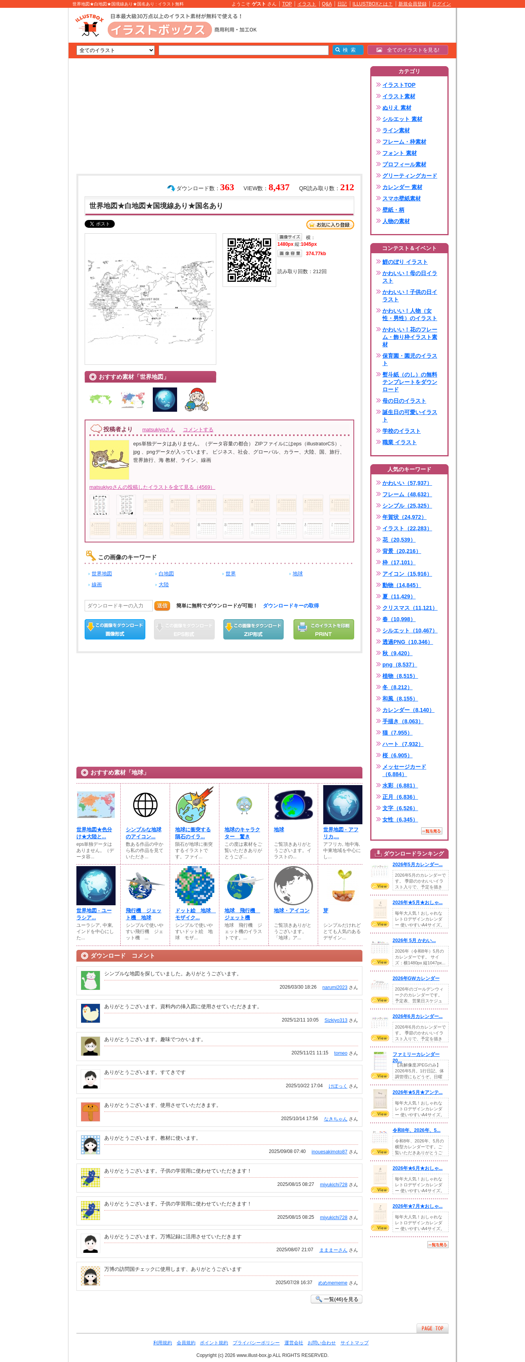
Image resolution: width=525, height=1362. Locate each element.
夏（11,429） (399, 596)
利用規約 (162, 1343)
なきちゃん (336, 1119)
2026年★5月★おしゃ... (418, 902)
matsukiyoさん (158, 429)
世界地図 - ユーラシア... (94, 914)
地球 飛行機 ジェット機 (242, 914)
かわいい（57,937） (407, 483)
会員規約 (186, 1343)
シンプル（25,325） (407, 506)
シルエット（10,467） (410, 630)
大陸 (164, 584)
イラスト (306, 4)
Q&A (327, 4)
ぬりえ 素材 (396, 107)
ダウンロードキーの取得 (291, 606)
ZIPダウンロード (253, 629)
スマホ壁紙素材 (401, 198)
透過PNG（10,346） (407, 642)
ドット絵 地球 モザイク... (194, 914)
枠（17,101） (399, 562)
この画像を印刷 (323, 629)
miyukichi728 (334, 1184)
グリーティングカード (409, 176)
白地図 (166, 574)
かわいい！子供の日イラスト (409, 296)
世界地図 (102, 574)
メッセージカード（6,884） (404, 770)
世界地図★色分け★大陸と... (94, 833)
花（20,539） (399, 540)
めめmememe (332, 1283)
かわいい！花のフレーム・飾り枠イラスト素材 (409, 337)
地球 (298, 574)
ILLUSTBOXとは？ (373, 4)
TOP (287, 4)
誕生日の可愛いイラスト (409, 416)
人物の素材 (396, 221)
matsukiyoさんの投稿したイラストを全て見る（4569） (152, 487)
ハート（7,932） (403, 744)
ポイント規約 (214, 1343)
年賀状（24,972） (404, 517)
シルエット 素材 (402, 119)
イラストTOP (399, 85)
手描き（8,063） (403, 721)
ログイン (441, 4)
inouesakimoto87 (329, 1152)
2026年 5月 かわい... (414, 940)
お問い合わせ (322, 1343)
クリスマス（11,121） (410, 608)
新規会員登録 (412, 4)
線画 (97, 584)
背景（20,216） (401, 551)
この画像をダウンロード (115, 629)
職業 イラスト (399, 442)
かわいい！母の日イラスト (409, 277)
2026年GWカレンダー (416, 978)
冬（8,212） (397, 687)
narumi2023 (335, 987)
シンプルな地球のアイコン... (143, 833)
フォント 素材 (399, 153)
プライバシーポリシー (256, 1343)
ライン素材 (396, 130)
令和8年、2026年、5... (416, 1130)
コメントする (198, 429)
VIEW (380, 886)
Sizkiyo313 (335, 1020)
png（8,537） (399, 664)
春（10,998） (399, 619)
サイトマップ (354, 1343)
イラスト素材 (398, 96)
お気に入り (330, 224)
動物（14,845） (401, 585)
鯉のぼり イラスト (405, 262)
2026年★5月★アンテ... (418, 1092)
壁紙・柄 (393, 210)
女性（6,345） (400, 819)
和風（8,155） (400, 698)
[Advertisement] (31, 129)
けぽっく (338, 1086)
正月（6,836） (400, 797)
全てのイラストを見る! (408, 50)
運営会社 (293, 1343)
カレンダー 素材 (402, 187)
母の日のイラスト (404, 401)
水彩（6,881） (400, 785)
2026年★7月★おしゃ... (418, 1206)
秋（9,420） (397, 653)
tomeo (341, 1053)
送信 (162, 606)
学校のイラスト (401, 431)
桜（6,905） (397, 755)
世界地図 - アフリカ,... (340, 833)
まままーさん (333, 1250)
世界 (231, 574)
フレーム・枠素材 (404, 142)
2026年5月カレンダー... (418, 864)
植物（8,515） (400, 676)
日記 (342, 4)
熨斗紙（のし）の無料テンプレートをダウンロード (409, 382)
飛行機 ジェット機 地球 (143, 914)
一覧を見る (431, 830)
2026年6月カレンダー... (418, 1016)
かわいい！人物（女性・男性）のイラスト (409, 314)
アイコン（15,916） (407, 574)
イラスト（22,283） (407, 528)
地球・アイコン (292, 910)
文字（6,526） (400, 808)
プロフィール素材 (404, 164)
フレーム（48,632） (407, 494)
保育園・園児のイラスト (409, 359)
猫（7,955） (397, 733)
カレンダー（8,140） (408, 710)
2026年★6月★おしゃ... (418, 1168)
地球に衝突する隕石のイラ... (193, 833)
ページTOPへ (432, 1328)
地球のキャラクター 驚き (242, 833)
